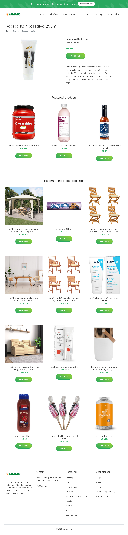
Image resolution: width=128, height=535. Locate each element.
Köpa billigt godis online (76, 498)
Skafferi (54, 15)
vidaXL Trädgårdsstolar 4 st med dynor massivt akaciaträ (64, 301)
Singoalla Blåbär (64, 230)
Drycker (69, 493)
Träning (86, 15)
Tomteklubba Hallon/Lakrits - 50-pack (64, 439)
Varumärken (113, 15)
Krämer (88, 41)
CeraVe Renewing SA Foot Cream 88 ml (104, 301)
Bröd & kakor (70, 15)
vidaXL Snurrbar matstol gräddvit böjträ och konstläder (23, 301)
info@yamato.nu (43, 488)
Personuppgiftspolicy (105, 493)
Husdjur (69, 503)
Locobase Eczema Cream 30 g (64, 369)
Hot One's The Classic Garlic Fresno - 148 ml (104, 148)
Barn (68, 484)
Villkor (99, 489)
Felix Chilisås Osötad (23, 438)
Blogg (98, 15)
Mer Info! (75, 58)
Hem (7, 32)
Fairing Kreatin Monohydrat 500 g (23, 147)
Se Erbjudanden (86, 4)
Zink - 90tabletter (104, 438)
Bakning (69, 479)
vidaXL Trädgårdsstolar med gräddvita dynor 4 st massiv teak (104, 232)
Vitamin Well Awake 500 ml (64, 147)
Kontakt (99, 484)
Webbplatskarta (103, 498)
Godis (42, 15)
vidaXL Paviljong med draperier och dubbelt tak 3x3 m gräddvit (23, 232)
